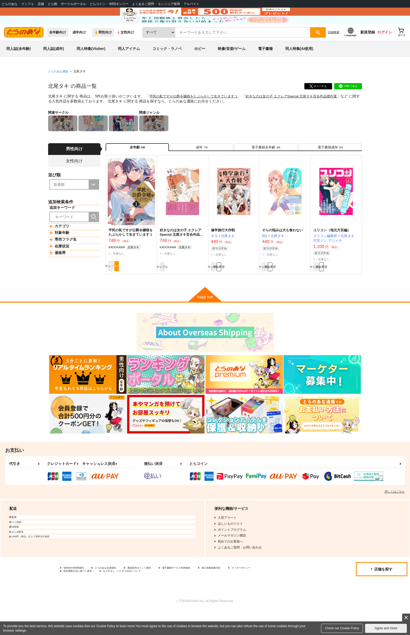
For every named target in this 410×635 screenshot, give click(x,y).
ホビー (199, 64)
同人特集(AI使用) (299, 64)
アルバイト (191, 4)
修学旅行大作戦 (223, 250)
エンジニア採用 (169, 4)
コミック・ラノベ (167, 64)
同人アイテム (129, 64)
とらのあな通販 (59, 86)
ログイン (384, 47)
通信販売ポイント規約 (156, 591)
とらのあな (10, 4)
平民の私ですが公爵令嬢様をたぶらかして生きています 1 (196, 111)
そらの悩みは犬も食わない (282, 250)
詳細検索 (333, 47)
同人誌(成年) (53, 64)
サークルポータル (73, 4)
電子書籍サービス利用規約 (202, 591)
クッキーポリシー (76, 595)
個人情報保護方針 (245, 591)
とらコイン (97, 4)
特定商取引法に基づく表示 (119, 595)
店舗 (41, 4)
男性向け (103, 47)
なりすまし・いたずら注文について (174, 595)
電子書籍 (265, 64)
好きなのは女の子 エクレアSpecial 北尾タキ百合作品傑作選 (301, 111)
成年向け (79, 47)
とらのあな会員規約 (115, 591)
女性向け (125, 47)
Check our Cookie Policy (342, 628)
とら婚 (52, 4)
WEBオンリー (118, 4)
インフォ (27, 4)
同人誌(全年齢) (18, 64)
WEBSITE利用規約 (77, 591)
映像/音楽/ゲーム (232, 64)
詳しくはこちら (395, 514)
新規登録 (367, 47)
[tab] (201, 164)
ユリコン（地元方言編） (332, 250)
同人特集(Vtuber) (91, 64)
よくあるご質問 (143, 4)
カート (143, 287)
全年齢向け (57, 47)
